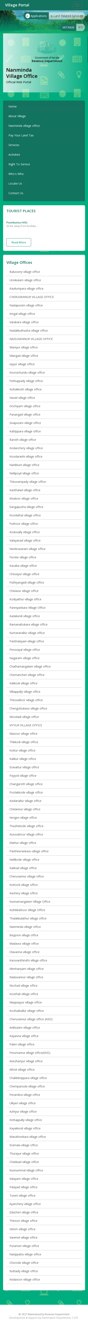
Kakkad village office (23, 868)
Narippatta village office (25, 1254)
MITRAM (68, 27)
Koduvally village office (24, 532)
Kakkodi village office (23, 683)
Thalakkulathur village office (28, 918)
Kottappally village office (25, 1120)
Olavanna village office (24, 952)
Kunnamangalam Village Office (29, 901)
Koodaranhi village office (25, 456)
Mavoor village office (23, 734)
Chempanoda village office (27, 1086)
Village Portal (17, 4)
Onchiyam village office (24, 406)
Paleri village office (21, 1044)
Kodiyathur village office (25, 599)
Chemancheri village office (27, 675)
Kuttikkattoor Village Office (27, 910)
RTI (80, 27)
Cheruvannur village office (26, 876)
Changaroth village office (26, 784)
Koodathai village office (25, 515)
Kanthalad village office (24, 490)
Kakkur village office (22, 759)
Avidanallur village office (25, 801)
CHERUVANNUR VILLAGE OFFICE (31, 297)
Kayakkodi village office (25, 1128)
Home (12, 106)
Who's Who (16, 174)
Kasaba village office (23, 566)
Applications (36, 16)
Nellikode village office (24, 860)
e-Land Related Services (67, 16)
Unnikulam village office (25, 280)
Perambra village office (24, 1095)
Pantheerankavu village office (29, 851)
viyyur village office (22, 364)
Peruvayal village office (24, 650)
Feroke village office (22, 557)
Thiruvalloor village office (26, 700)
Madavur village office (24, 943)
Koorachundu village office (27, 372)
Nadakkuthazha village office (28, 330)
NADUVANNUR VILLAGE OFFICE (31, 339)
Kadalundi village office (24, 616)
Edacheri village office (23, 1212)
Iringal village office (22, 314)
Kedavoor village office (24, 1279)
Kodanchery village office (26, 448)
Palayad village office (23, 1187)
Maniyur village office (23, 347)
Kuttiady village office (23, 1271)
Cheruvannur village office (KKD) (31, 1019)
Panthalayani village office (26, 641)
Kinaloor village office (23, 498)
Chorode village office (24, 1263)
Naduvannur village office (26, 977)
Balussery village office (24, 272)
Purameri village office (24, 1246)
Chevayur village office (24, 574)
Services (13, 145)
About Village (17, 116)
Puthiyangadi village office (26, 582)
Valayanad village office (25, 540)
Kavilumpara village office (26, 288)
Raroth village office (22, 440)
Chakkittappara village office (28, 1078)
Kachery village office (23, 893)
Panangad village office (24, 414)
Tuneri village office (22, 1195)
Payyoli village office (22, 776)
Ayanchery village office (25, 1204)
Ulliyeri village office (22, 1103)
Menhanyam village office (26, 969)
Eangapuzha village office (26, 507)
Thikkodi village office (23, 742)
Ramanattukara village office (28, 624)
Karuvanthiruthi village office (28, 960)
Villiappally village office (24, 692)
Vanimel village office (23, 1237)
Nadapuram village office (26, 305)
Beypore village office (23, 935)
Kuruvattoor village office (26, 834)
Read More (19, 242)
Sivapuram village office (25, 423)
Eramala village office (23, 1145)
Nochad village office (23, 985)
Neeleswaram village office (27, 549)
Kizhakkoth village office (25, 389)
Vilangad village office (23, 356)
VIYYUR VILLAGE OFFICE (25, 725)
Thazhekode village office (26, 826)
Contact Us (15, 193)
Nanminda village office (24, 126)
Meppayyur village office (25, 1002)
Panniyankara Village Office (27, 608)
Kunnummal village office (26, 1170)
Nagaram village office (24, 658)
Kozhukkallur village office (26, 1011)
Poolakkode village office (26, 792)
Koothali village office (23, 994)
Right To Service (19, 164)
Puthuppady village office (26, 381)
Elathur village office (22, 843)
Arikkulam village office (24, 1027)
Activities (14, 154)
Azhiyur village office (23, 1111)
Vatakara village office (24, 322)
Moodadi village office (24, 717)
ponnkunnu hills (16, 222)
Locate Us (15, 183)
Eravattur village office (24, 767)
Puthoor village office (23, 524)
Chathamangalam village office (30, 666)
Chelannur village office (24, 809)
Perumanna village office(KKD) (29, 1053)
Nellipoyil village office (24, 473)
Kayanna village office (24, 1036)
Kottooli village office (23, 885)
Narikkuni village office (24, 465)
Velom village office (22, 1229)
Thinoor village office (23, 1221)
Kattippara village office (25, 431)
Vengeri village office (23, 818)
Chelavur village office (24, 591)
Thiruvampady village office (27, 482)
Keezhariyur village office (26, 1061)
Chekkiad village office (24, 1162)
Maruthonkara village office (27, 1137)
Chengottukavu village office (28, 708)
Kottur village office (22, 750)
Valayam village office (23, 1179)
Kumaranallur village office (27, 633)
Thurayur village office (24, 1153)
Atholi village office (22, 1069)
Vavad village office (22, 398)
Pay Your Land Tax (21, 135)
